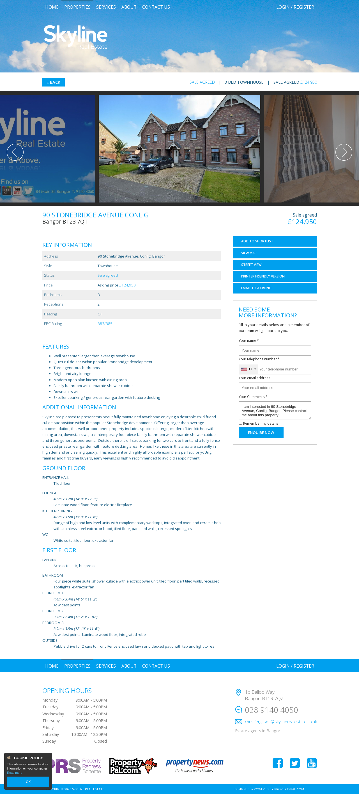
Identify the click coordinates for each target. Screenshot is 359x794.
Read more (14, 773)
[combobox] (248, 369)
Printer (263, 276)
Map (249, 253)
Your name (249, 340)
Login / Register (295, 7)
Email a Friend (256, 288)
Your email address (254, 378)
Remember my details (260, 423)
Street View (251, 264)
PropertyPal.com (289, 789)
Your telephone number (259, 359)
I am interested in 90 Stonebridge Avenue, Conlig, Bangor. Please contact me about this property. (275, 410)
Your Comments (253, 396)
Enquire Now (261, 432)
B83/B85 (105, 323)
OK (28, 782)
